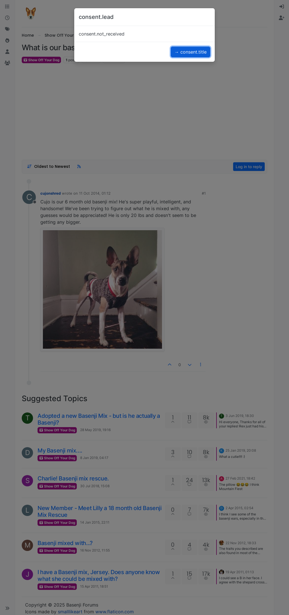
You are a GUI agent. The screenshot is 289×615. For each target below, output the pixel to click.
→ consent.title (190, 52)
